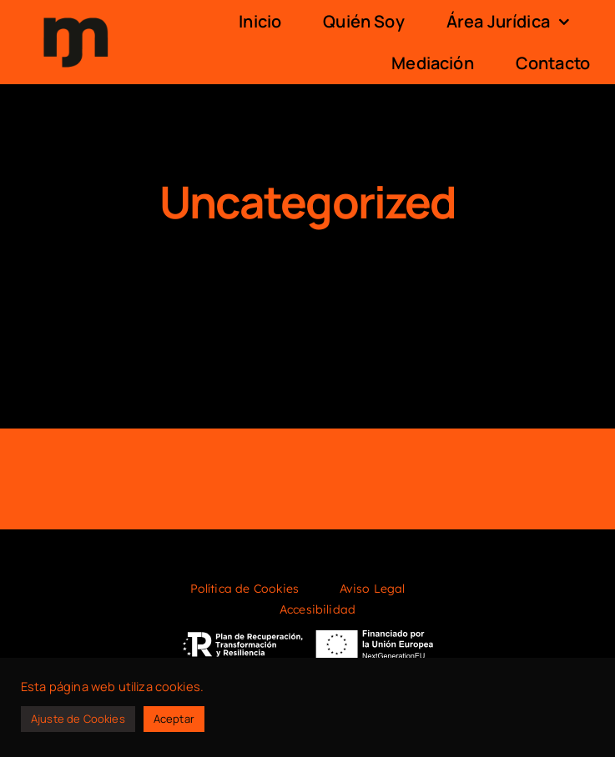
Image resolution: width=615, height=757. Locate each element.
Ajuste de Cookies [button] (78, 718)
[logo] (75, 15)
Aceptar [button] (174, 718)
